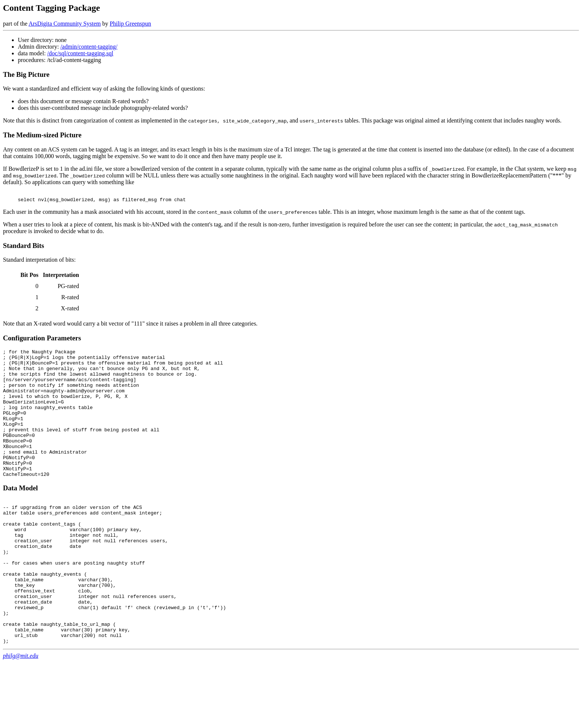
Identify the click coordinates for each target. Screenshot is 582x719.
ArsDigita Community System (65, 23)
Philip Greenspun (130, 23)
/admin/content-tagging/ (89, 46)
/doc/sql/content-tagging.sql (80, 53)
